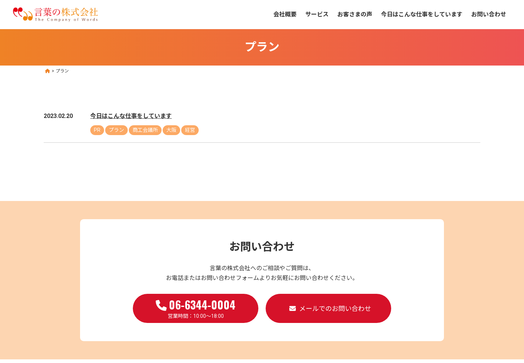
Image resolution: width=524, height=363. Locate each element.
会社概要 (285, 14)
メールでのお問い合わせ (335, 308)
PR (97, 130)
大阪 (171, 130)
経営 (190, 130)
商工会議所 (145, 130)
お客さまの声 (354, 14)
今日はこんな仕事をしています (422, 14)
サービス (317, 14)
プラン (116, 130)
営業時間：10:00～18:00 (195, 307)
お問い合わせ (488, 14)
